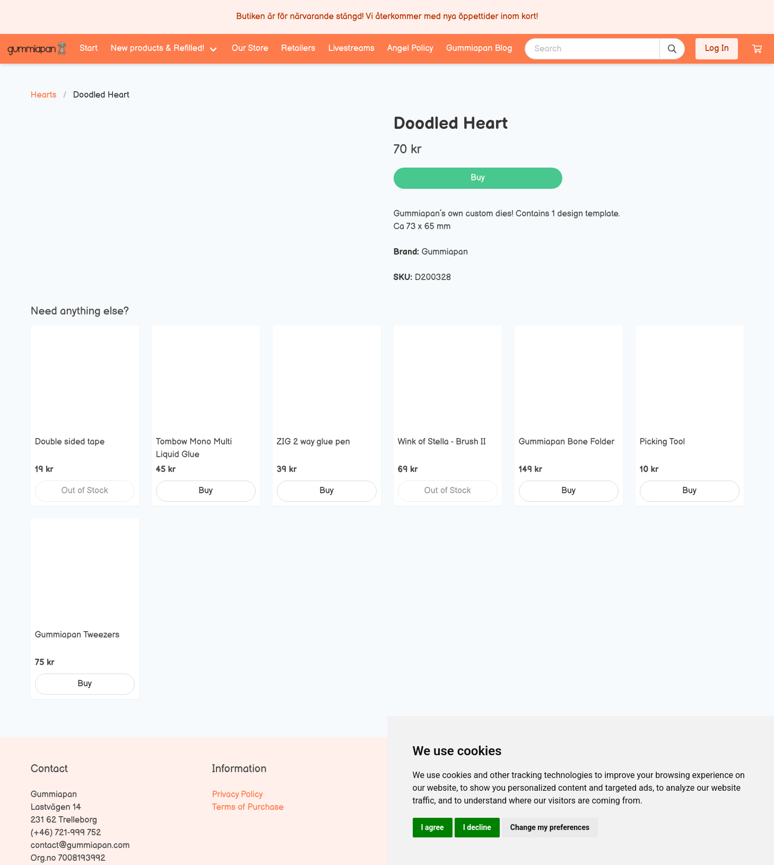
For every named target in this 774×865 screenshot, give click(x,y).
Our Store (250, 48)
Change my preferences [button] (549, 827)
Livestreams (351, 48)
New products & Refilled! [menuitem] (157, 48)
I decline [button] (477, 827)
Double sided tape (70, 442)
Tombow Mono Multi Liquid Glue (194, 448)
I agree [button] (432, 827)
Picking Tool (662, 442)
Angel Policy (410, 48)
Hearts (44, 95)
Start (89, 48)
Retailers (298, 48)
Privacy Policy (237, 795)
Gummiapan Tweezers (77, 635)
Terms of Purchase (248, 807)
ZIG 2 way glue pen (313, 442)
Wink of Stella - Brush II (442, 442)
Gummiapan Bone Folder (567, 442)
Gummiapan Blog (479, 48)
